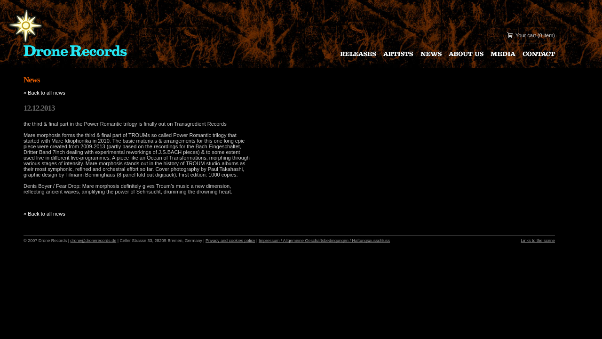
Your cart (525, 35)
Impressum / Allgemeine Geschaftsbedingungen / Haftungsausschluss (324, 240)
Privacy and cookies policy (230, 240)
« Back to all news (44, 93)
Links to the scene (538, 240)
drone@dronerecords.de (94, 240)
